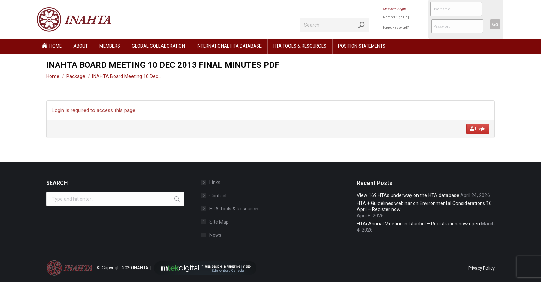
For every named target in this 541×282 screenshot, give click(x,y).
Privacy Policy (481, 268)
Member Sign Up (395, 17)
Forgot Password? (396, 27)
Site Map (219, 222)
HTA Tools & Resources (234, 209)
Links (214, 182)
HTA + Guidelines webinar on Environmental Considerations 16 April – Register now (424, 206)
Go (495, 24)
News (215, 235)
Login (477, 128)
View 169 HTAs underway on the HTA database (408, 195)
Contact (218, 195)
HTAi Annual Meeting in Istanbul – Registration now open (418, 223)
